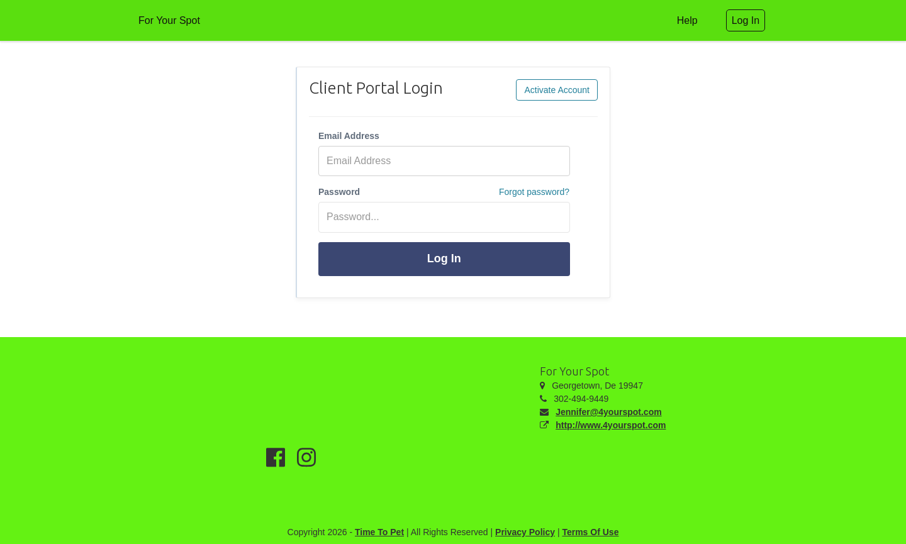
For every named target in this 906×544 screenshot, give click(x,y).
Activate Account (557, 90)
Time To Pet (379, 532)
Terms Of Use (590, 532)
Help (687, 20)
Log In (444, 258)
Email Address (348, 136)
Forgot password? (534, 192)
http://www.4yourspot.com (611, 425)
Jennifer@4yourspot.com (608, 412)
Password (339, 192)
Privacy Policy (525, 532)
